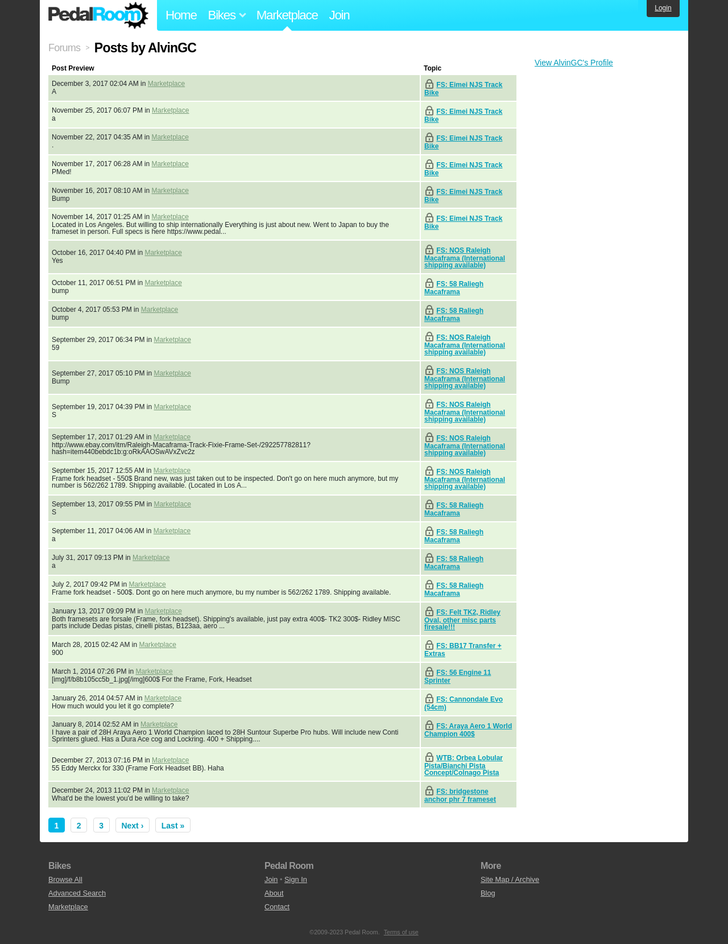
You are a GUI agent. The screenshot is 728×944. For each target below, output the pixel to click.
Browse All (65, 879)
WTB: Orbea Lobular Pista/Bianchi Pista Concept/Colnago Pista (463, 765)
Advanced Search (77, 893)
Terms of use (401, 932)
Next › (132, 825)
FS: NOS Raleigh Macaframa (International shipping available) (464, 257)
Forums (64, 47)
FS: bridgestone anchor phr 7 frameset (460, 795)
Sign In (295, 879)
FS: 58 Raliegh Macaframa (453, 288)
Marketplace (287, 15)
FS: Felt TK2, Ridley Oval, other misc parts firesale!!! (462, 619)
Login (663, 8)
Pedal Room (98, 15)
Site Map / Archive (510, 879)
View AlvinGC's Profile (574, 62)
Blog (488, 893)
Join (339, 15)
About (273, 893)
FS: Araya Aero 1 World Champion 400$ (468, 730)
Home (181, 15)
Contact (276, 906)
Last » (173, 825)
